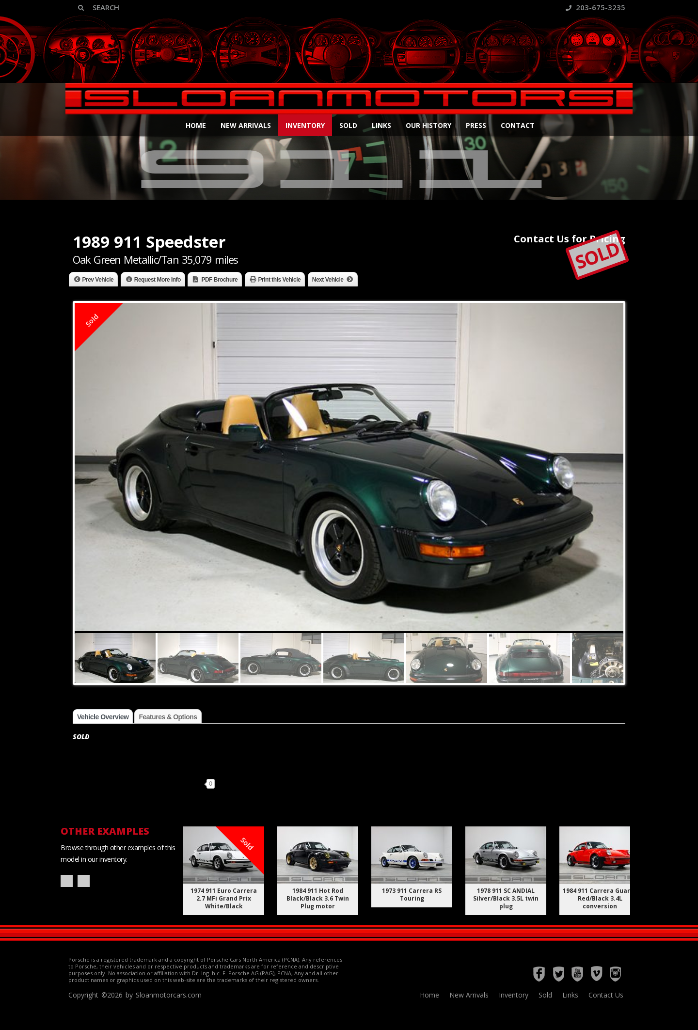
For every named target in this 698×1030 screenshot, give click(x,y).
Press (476, 125)
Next (84, 881)
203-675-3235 (595, 7)
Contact (518, 125)
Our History (428, 125)
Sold (348, 125)
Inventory (305, 125)
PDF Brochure (219, 279)
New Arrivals (246, 125)
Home (196, 125)
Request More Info (157, 279)
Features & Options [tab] (168, 717)
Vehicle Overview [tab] (102, 717)
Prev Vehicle (98, 279)
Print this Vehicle (279, 279)
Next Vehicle (328, 279)
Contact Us (605, 994)
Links (381, 125)
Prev (67, 881)
